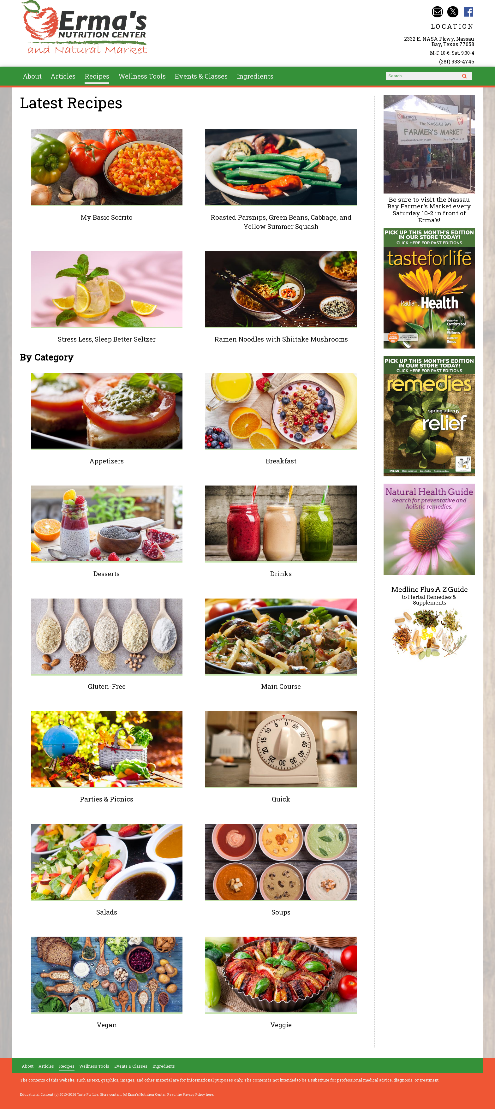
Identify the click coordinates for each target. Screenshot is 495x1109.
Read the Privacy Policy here (190, 1094)
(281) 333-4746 (456, 61)
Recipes (97, 76)
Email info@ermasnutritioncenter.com (437, 11)
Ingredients (255, 76)
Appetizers (106, 460)
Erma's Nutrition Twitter (452, 11)
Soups (280, 912)
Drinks (281, 573)
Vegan (107, 1024)
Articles (63, 76)
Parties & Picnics (106, 799)
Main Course (281, 686)
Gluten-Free (107, 686)
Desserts (106, 573)
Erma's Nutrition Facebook (468, 11)
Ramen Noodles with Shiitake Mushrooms (281, 339)
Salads (106, 912)
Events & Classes (201, 76)
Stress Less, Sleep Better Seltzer (107, 339)
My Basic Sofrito (107, 217)
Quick (281, 799)
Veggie (281, 1024)
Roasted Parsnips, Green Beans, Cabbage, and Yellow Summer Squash (281, 222)
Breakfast (281, 460)
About (32, 76)
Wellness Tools (142, 76)
